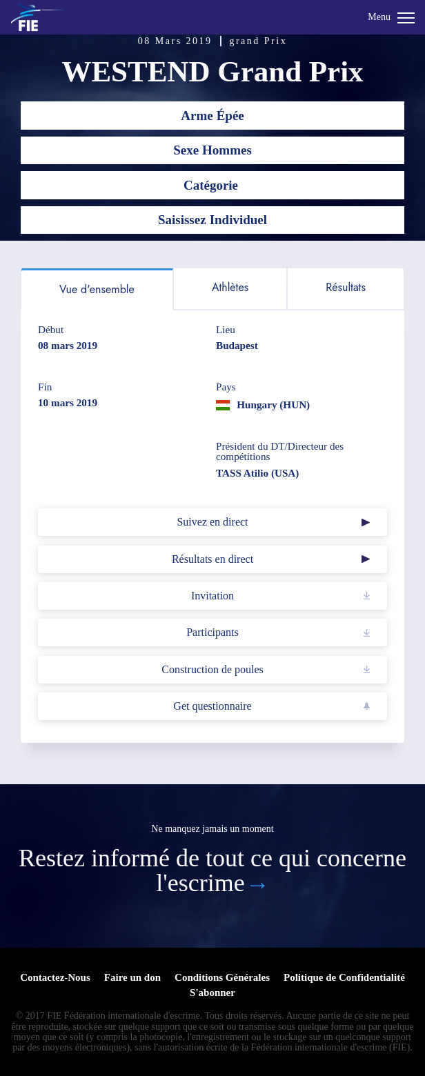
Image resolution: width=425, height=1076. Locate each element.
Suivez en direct (212, 522)
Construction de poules (212, 669)
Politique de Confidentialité (344, 977)
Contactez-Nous (55, 977)
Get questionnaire (212, 706)
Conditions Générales (222, 977)
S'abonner (212, 992)
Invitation (212, 595)
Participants (212, 632)
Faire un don (132, 977)
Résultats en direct (212, 559)
